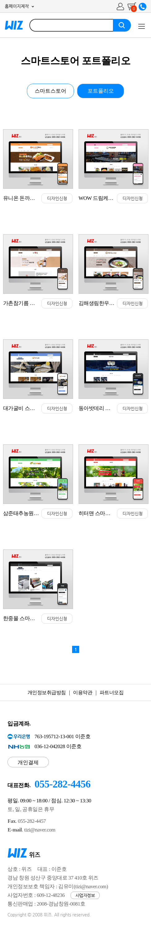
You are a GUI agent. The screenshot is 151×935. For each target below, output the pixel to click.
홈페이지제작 (17, 6)
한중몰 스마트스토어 (26, 618)
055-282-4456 (62, 784)
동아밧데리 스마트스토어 (107, 408)
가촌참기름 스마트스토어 (31, 303)
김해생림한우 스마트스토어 (110, 303)
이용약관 (82, 692)
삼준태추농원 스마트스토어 (34, 513)
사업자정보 (85, 895)
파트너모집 (112, 692)
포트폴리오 (101, 91)
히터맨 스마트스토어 (102, 513)
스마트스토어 (50, 91)
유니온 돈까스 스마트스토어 (35, 198)
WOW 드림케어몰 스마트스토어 (114, 198)
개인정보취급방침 (47, 692)
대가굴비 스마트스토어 (29, 408)
